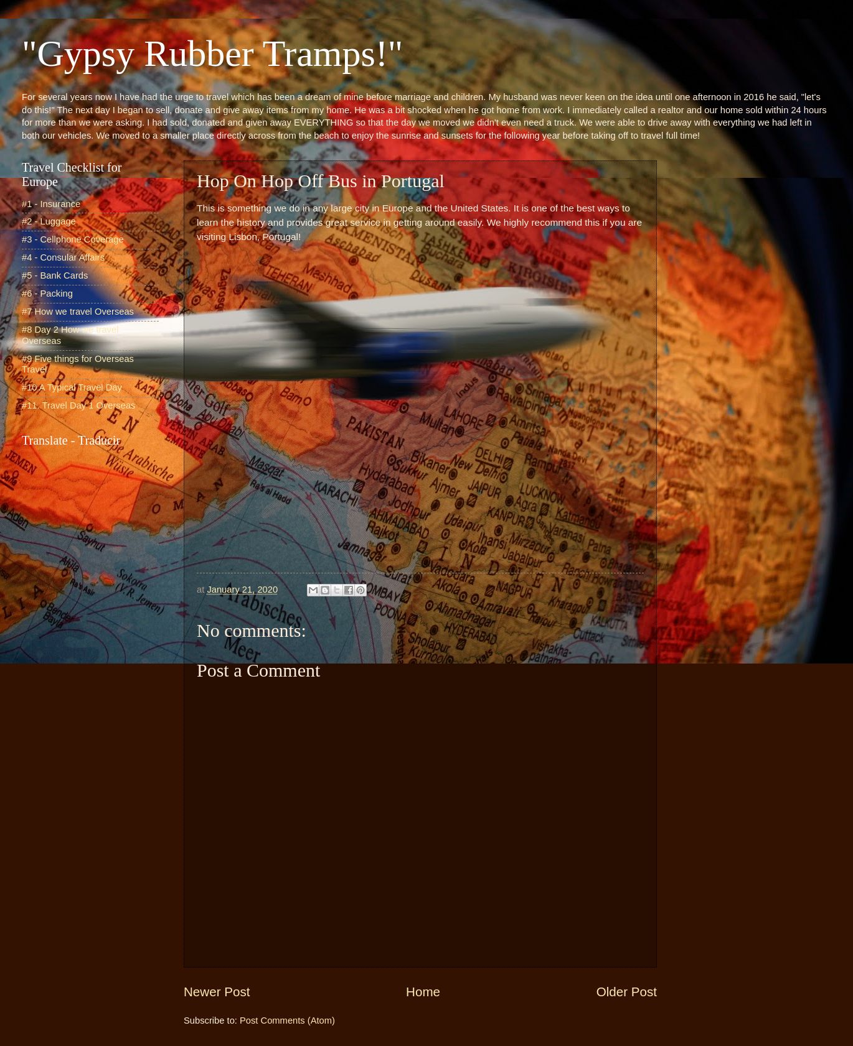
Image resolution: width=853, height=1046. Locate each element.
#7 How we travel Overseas (78, 312)
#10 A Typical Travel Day (72, 387)
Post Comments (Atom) (287, 1020)
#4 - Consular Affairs (63, 257)
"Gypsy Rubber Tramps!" (212, 53)
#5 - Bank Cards (55, 275)
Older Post (626, 991)
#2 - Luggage (49, 221)
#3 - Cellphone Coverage (73, 239)
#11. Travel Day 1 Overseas (78, 405)
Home (423, 991)
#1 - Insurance (51, 204)
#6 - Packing (47, 294)
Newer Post (217, 991)
